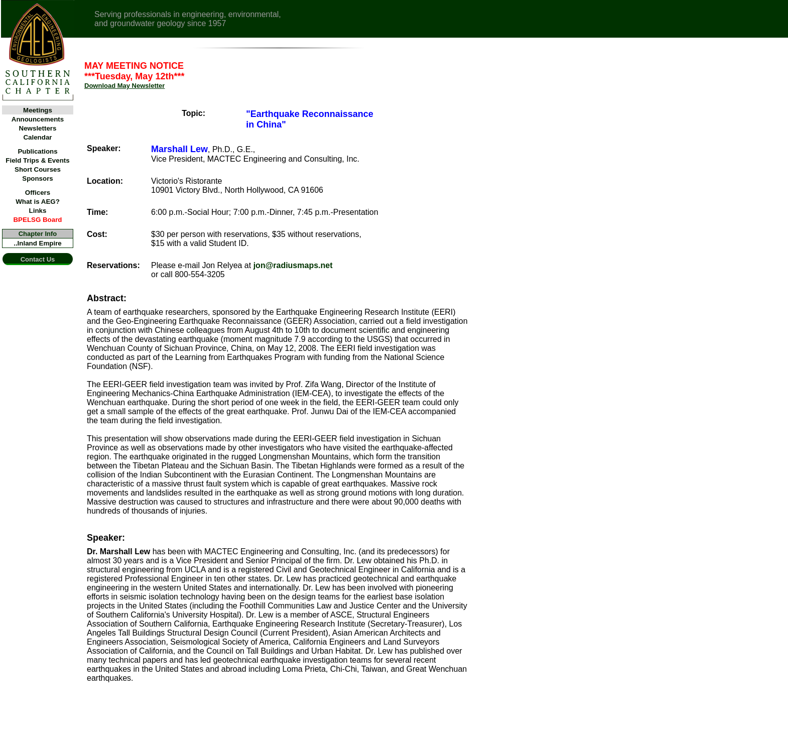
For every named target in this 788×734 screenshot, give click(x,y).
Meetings (37, 110)
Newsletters (38, 128)
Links (38, 210)
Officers (37, 192)
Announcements (38, 119)
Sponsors (37, 178)
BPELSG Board (37, 219)
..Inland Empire (38, 243)
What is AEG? (38, 201)
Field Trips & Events (37, 160)
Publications (37, 151)
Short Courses (38, 169)
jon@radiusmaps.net (293, 265)
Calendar (37, 137)
